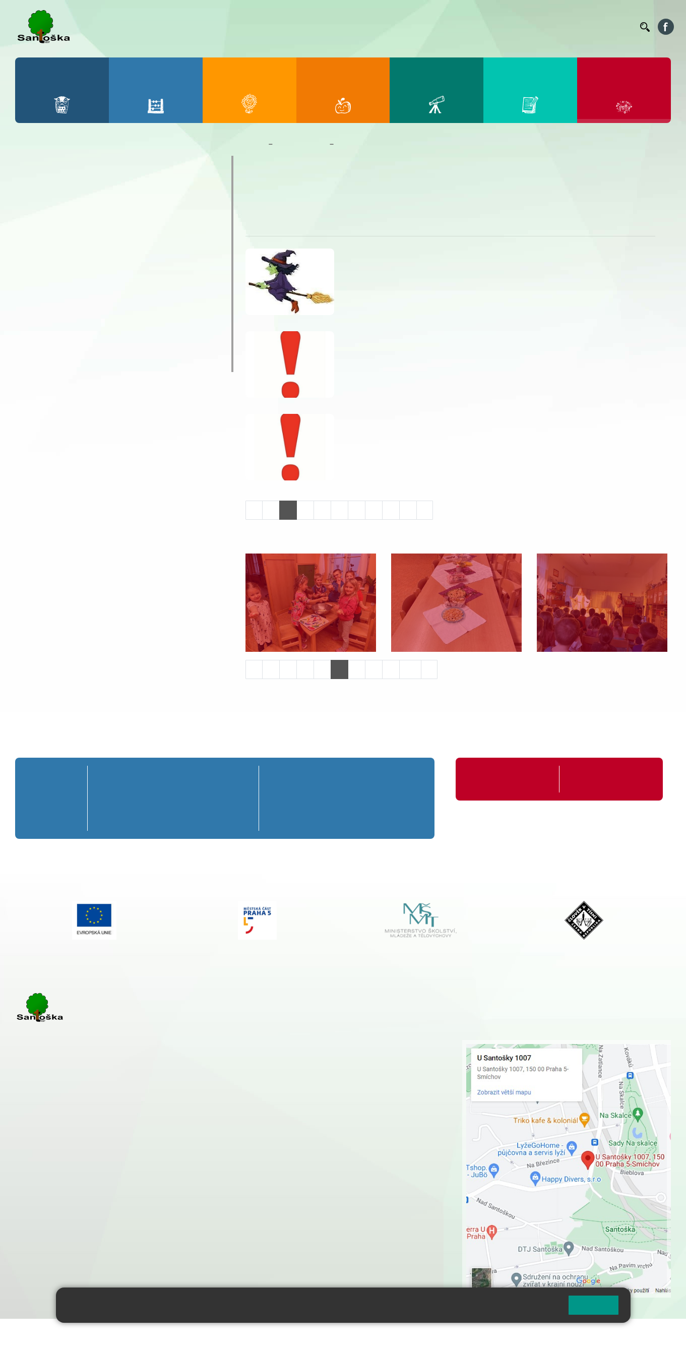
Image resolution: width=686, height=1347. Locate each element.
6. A (283, 779)
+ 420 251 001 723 (59, 1166)
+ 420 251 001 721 (317, 1045)
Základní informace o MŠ (83, 185)
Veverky (45, 362)
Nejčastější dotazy (68, 303)
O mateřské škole (66, 165)
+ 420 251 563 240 (59, 1217)
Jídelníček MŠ (59, 342)
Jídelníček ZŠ (394, 27)
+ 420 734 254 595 (366, 1098)
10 (410, 669)
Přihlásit (248, 1332)
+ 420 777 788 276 (121, 1217)
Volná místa (577, 27)
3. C (173, 817)
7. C (324, 817)
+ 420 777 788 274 (313, 1066)
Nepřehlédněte (60, 224)
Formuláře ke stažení (602, 779)
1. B (108, 797)
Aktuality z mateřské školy (86, 244)
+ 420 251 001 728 (315, 1056)
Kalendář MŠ (56, 264)
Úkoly (325, 192)
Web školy (653, 1332)
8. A (365, 779)
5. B (238, 797)
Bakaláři (320, 27)
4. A (205, 779)
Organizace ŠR (447, 27)
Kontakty (618, 27)
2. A (140, 779)
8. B (365, 797)
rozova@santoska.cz (70, 1228)
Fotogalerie (52, 283)
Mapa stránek (203, 1332)
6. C (283, 817)
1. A (107, 779)
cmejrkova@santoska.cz (76, 1177)
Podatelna (534, 27)
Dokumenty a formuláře (80, 205)
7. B (324, 797)
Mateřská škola (301, 144)
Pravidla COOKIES (377, 1332)
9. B (406, 797)
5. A (238, 779)
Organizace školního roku (509, 779)
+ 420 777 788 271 (121, 1166)
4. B (205, 797)
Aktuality (292, 192)
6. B (283, 797)
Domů (254, 144)
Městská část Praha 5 (49, 1259)
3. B (173, 797)
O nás (260, 192)
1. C (108, 817)
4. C (205, 817)
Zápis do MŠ (55, 323)
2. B (140, 797)
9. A (406, 779)
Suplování (494, 27)
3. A (173, 779)
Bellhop (353, 27)
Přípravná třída (55, 779)
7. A (324, 779)
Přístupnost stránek (304, 1332)
